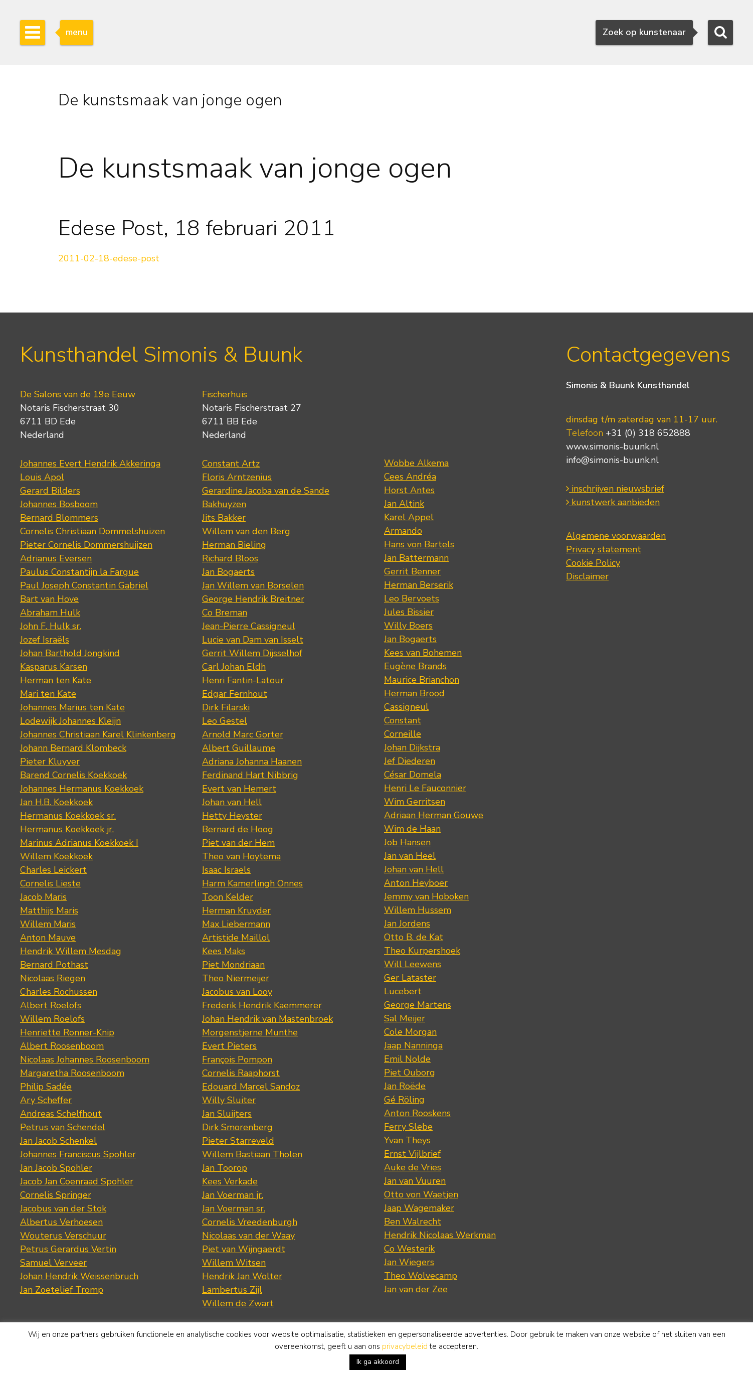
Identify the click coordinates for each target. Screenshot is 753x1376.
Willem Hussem (417, 910)
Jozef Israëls (44, 640)
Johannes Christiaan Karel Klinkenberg (98, 734)
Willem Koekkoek (56, 856)
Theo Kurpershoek (422, 951)
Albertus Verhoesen (61, 1222)
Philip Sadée (46, 1087)
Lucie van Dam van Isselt (252, 640)
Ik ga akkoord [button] (377, 1361)
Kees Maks (223, 951)
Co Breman (224, 612)
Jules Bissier (409, 612)
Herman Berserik (418, 585)
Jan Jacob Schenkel (58, 1141)
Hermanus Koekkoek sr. (68, 816)
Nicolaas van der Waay (248, 1236)
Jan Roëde (405, 1086)
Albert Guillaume (238, 748)
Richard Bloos (230, 558)
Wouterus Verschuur (63, 1236)
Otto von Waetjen (421, 1194)
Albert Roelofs (50, 1005)
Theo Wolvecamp (420, 1276)
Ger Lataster (410, 978)
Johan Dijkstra (412, 747)
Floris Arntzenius (237, 477)
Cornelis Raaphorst (241, 1073)
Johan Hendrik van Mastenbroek (267, 1019)
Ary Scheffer (46, 1100)
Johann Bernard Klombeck (73, 748)
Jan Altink (404, 504)
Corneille (402, 734)
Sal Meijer (404, 1018)
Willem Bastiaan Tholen (252, 1154)
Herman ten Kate (55, 680)
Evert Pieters (229, 1046)
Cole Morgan (410, 1032)
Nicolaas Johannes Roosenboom (84, 1059)
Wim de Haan (412, 829)
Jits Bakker (224, 518)
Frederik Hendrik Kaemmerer (262, 1005)
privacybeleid (405, 1346)
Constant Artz (231, 463)
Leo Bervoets (411, 598)
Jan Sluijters (227, 1114)
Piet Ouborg (409, 1072)
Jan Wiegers (409, 1262)
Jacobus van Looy (237, 992)
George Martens (417, 1005)
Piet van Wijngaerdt (243, 1249)
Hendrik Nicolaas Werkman (440, 1235)
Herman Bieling (234, 545)
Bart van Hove (49, 599)
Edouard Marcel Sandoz (251, 1087)
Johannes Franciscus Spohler (78, 1154)
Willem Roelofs (52, 1019)
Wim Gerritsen (414, 802)
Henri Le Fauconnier (425, 788)
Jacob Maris (43, 897)
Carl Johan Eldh (234, 667)
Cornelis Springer (55, 1195)
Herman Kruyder (236, 910)
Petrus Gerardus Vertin (68, 1249)
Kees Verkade (230, 1181)
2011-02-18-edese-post (108, 258)
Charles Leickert (53, 870)
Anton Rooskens (417, 1113)
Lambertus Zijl (232, 1290)
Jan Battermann (416, 558)
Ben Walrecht (412, 1221)
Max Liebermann (236, 924)
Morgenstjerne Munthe (250, 1032)
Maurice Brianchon (421, 680)
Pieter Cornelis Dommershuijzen (86, 545)
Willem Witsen (234, 1263)
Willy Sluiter (229, 1100)
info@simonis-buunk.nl (612, 460)
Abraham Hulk (50, 612)
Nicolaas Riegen (52, 978)
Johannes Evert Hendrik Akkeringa (90, 463)
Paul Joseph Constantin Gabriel (84, 585)
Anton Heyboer (416, 883)
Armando (403, 531)
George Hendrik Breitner (253, 599)
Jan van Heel (410, 856)
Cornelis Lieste (50, 883)
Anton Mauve (48, 938)
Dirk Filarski (226, 707)
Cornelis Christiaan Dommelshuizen (92, 531)
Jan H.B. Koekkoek (56, 802)
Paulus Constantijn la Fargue (79, 572)
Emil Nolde (407, 1059)
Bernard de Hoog (237, 829)
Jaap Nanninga (413, 1045)
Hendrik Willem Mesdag (70, 951)
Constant (402, 720)
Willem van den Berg (246, 531)
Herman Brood (414, 693)
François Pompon (237, 1059)
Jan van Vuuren (415, 1181)
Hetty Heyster (232, 816)
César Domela (412, 775)
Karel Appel (409, 517)
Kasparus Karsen (53, 667)
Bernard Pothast (54, 965)
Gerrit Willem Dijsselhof (252, 653)
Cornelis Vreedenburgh (249, 1222)
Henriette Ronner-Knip (67, 1032)
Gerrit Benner (412, 571)
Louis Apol (42, 477)
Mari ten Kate (48, 694)
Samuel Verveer (53, 1263)
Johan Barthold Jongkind (70, 653)
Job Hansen (407, 842)
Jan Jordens (407, 924)
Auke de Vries (412, 1167)
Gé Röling (404, 1100)
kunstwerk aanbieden (613, 502)
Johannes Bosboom (59, 504)
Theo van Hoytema (241, 856)
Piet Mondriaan (233, 965)
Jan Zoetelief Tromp (61, 1290)
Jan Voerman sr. (233, 1208)
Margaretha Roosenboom (72, 1073)
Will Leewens (412, 964)
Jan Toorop (224, 1168)
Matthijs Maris (49, 910)
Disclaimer (587, 576)
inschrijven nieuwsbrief (615, 489)
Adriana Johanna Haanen (252, 761)
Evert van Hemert (239, 789)
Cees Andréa (410, 477)
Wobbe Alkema (416, 463)
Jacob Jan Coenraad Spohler (76, 1181)
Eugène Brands (415, 666)
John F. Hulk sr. (50, 626)
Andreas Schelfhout (61, 1114)
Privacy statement (603, 549)
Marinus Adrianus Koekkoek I (79, 843)
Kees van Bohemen (423, 653)
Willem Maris (48, 924)
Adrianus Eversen (56, 558)
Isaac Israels (226, 870)
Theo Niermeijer (235, 978)
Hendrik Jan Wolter (242, 1276)
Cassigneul (406, 707)
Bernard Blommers (59, 518)
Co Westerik (409, 1249)
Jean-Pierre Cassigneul (248, 626)
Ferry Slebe (408, 1127)
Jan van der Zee (416, 1289)
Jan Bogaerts (228, 572)
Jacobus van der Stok (63, 1208)
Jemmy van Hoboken (426, 896)
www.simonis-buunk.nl (612, 446)
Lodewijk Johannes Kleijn (70, 721)
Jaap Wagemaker (419, 1208)
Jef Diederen (409, 761)
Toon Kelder (227, 897)
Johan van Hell (232, 802)
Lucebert (403, 991)
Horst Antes (409, 490)
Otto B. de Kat (413, 937)
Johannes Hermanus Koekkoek (81, 789)
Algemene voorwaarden (616, 536)
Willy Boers (408, 626)
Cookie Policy (593, 563)
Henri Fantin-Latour (243, 680)
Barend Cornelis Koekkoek (73, 775)
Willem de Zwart (238, 1303)
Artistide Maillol (236, 938)
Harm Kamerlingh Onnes (252, 883)
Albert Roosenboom (62, 1046)
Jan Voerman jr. (232, 1195)
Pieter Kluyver (50, 761)
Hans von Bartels (419, 544)
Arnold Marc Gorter (242, 734)
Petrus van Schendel (62, 1127)
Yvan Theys (407, 1140)
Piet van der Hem (238, 843)
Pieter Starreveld (238, 1141)
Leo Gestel (224, 721)
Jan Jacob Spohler (56, 1168)
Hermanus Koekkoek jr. (67, 829)
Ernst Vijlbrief (412, 1154)
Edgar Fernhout (234, 694)
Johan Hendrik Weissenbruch (79, 1276)
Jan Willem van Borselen (253, 585)
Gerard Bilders (50, 491)
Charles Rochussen (58, 992)
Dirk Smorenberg (237, 1127)
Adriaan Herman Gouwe (433, 815)
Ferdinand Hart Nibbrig (250, 775)
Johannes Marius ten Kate (72, 707)
